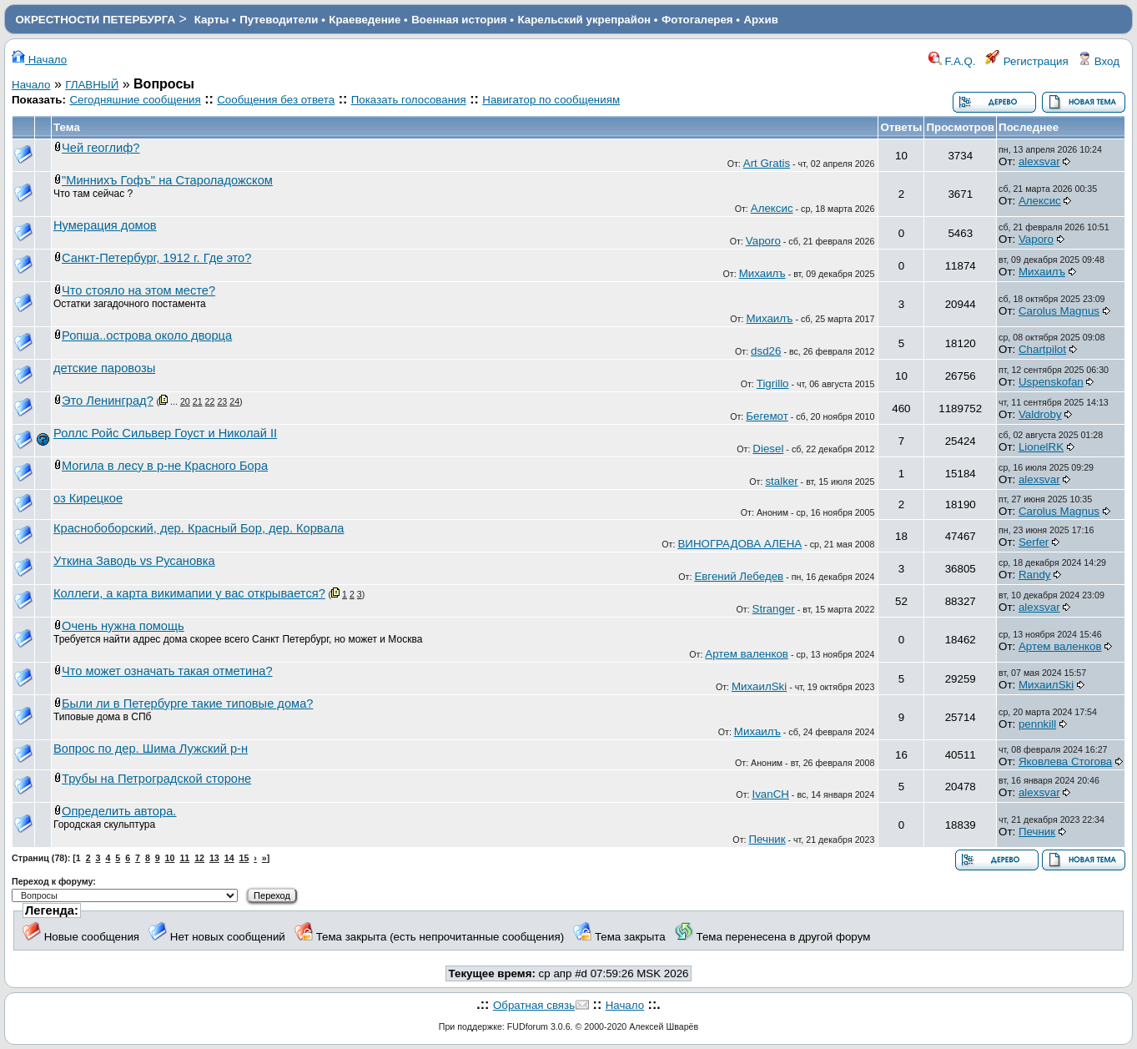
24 (234, 401)
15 (244, 858)
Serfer (1034, 542)
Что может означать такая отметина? (167, 671)
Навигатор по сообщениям (551, 99)
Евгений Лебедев (738, 576)
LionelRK (1041, 447)
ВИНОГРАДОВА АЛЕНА (739, 543)
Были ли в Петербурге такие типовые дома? (187, 703)
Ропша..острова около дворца (147, 335)
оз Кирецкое (88, 498)
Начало (39, 59)
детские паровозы (104, 368)
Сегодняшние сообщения (134, 99)
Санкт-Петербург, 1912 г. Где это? (156, 258)
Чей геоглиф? (100, 147)
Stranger (773, 609)
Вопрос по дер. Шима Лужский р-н (150, 748)
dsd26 (766, 351)
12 (199, 858)
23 (222, 401)
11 (184, 858)
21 (198, 401)
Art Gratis (766, 163)
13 (214, 858)
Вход (1098, 61)
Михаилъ (762, 273)
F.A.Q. (952, 61)
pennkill (1037, 724)
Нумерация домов (105, 225)
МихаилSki (759, 686)
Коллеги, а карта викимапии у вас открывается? (189, 593)
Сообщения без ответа (276, 99)
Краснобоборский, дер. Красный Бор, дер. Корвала (198, 528)
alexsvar (1039, 161)
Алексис (772, 208)
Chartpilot (1042, 349)
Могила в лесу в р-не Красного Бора (165, 465)
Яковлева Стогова (1065, 761)
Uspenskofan (1051, 382)
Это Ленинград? (107, 400)
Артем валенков (746, 654)
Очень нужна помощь (123, 626)
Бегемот (767, 416)
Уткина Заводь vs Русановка (134, 560)
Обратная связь (534, 1005)
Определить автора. (119, 811)
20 (185, 401)
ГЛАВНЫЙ (91, 84)
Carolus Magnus (1059, 311)
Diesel (767, 448)
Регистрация (1027, 61)
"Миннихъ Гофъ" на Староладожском (167, 180)
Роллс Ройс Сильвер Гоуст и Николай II (165, 433)
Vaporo (763, 241)
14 (229, 858)
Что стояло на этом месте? (138, 290)
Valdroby (1040, 414)
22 (210, 401)
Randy (1035, 574)
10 (170, 858)
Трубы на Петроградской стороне (156, 778)
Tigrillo (773, 383)
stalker (781, 481)
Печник (766, 839)
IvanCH (770, 794)
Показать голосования (408, 99)
